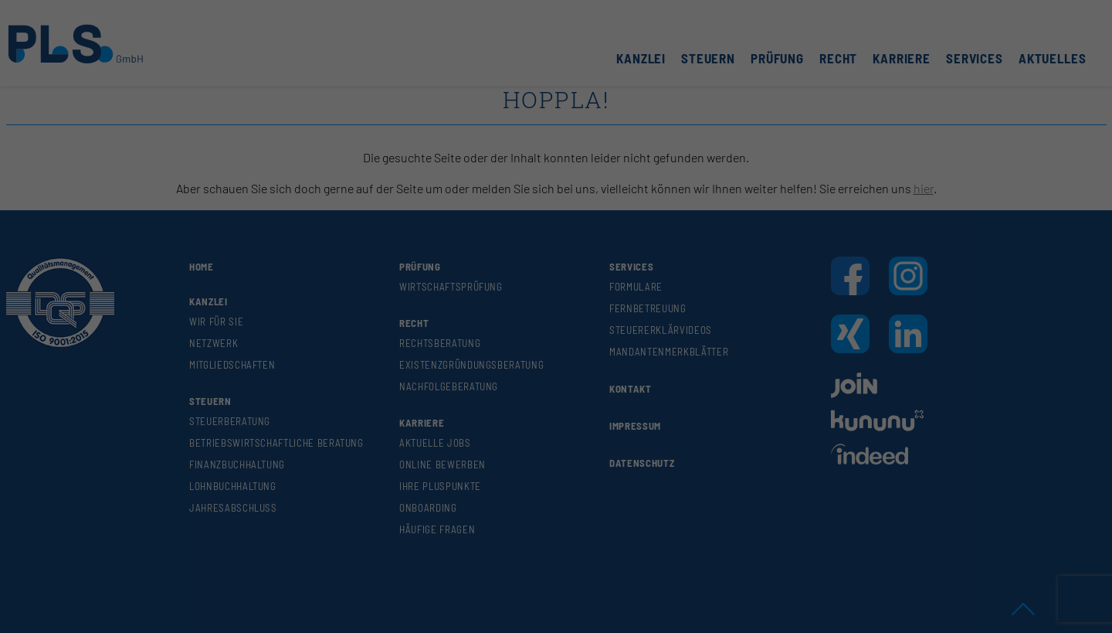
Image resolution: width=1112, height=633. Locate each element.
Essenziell (457, 98)
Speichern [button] (556, 186)
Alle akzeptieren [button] (556, 142)
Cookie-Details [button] (489, 236)
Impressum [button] (629, 236)
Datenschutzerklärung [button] (562, 236)
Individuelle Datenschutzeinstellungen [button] (556, 218)
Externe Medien (632, 98)
